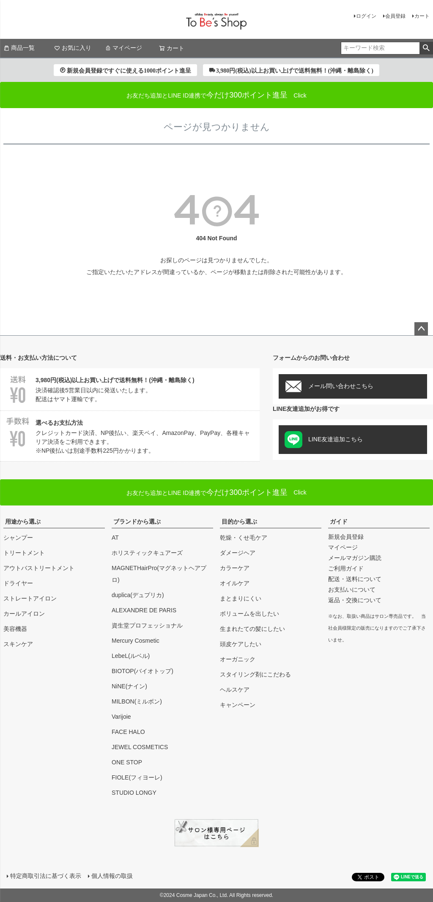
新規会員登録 (346, 536)
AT (115, 537)
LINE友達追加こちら (324, 439)
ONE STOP (127, 762)
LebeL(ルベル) (131, 655)
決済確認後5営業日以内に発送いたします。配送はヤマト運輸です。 (130, 388)
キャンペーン (237, 704)
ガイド (339, 521)
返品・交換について (354, 600)
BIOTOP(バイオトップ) (142, 671)
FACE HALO (128, 731)
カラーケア (234, 568)
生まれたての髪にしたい (252, 628)
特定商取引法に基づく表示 (45, 875)
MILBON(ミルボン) (137, 701)
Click (216, 492)
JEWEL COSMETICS (140, 747)
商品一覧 (19, 47)
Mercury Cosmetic (135, 640)
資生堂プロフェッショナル (147, 625)
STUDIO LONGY (134, 792)
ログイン (366, 16)
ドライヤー (18, 583)
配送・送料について (354, 579)
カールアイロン (24, 613)
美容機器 (15, 628)
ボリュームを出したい (249, 613)
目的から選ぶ (239, 521)
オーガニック (237, 659)
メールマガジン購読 (354, 557)
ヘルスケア (234, 689)
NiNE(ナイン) (129, 686)
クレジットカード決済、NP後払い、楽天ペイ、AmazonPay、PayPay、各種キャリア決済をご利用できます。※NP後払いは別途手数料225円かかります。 (130, 435)
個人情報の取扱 (112, 875)
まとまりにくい (240, 598)
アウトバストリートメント (38, 568)
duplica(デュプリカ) (138, 595)
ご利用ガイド (346, 568)
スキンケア (18, 644)
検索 (426, 48)
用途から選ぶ (23, 521)
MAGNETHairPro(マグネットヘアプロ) (159, 574)
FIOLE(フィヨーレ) (137, 777)
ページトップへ (421, 329)
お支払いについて (351, 589)
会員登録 (395, 16)
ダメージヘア (237, 552)
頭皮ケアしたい (240, 644)
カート (422, 16)
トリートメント (24, 552)
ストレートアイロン (30, 598)
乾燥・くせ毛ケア (243, 537)
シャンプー (18, 537)
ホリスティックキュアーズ (147, 552)
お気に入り (72, 47)
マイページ (123, 47)
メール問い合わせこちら (329, 386)
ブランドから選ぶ (137, 521)
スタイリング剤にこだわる (255, 674)
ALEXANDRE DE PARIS (144, 610)
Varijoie (121, 716)
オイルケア (234, 583)
